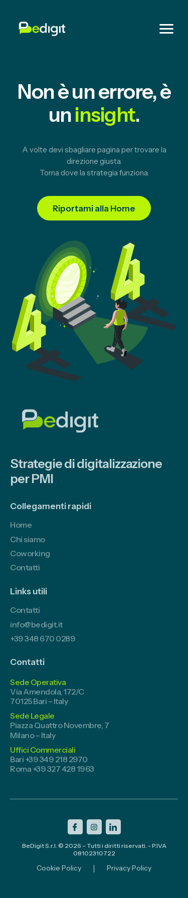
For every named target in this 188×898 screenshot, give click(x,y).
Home (21, 530)
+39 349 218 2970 (56, 764)
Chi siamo (27, 544)
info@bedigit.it (36, 629)
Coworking (30, 558)
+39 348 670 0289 (42, 643)
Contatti (25, 572)
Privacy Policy (129, 873)
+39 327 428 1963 (63, 774)
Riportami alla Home (94, 208)
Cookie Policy (59, 873)
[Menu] (166, 29)
